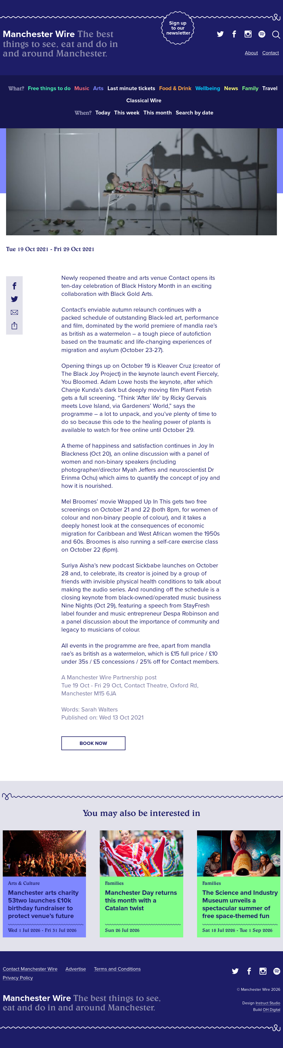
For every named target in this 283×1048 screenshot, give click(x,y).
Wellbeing (207, 88)
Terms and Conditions (117, 969)
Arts (98, 88)
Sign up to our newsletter (178, 28)
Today (102, 113)
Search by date (194, 113)
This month (157, 113)
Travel (269, 88)
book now (93, 743)
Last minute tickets (131, 88)
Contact (270, 53)
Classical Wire (143, 100)
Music (81, 88)
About (251, 53)
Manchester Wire (39, 34)
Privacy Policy (18, 978)
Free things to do (49, 88)
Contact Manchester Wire (30, 969)
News (231, 88)
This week (127, 113)
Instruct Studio (268, 1003)
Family (250, 88)
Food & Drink (175, 88)
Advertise (75, 969)
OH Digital (271, 1009)
